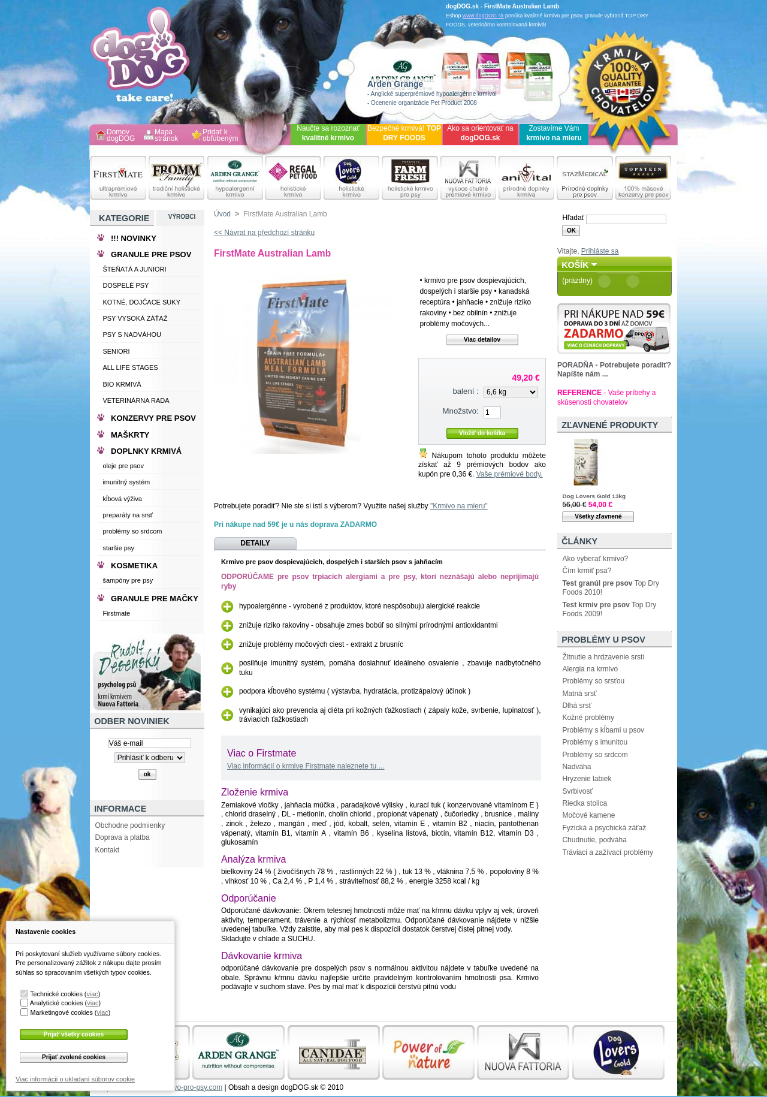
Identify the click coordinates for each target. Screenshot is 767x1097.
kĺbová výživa (121, 498)
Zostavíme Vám (554, 133)
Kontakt (107, 850)
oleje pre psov (123, 465)
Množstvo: (461, 410)
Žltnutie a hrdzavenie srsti (603, 657)
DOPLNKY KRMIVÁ (146, 451)
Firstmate (116, 613)
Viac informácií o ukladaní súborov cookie (75, 1079)
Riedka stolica (584, 803)
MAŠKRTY (130, 434)
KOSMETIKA (134, 565)
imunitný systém (126, 482)
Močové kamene (588, 815)
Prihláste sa (600, 251)
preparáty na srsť (127, 515)
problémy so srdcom (132, 531)
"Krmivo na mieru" (459, 506)
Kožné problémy (588, 717)
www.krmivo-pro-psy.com (182, 1087)
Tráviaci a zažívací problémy (607, 852)
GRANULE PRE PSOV (151, 254)
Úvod (222, 214)
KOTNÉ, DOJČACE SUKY (141, 302)
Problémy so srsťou (593, 681)
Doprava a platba (122, 837)
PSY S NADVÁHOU (131, 334)
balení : (465, 391)
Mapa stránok (166, 136)
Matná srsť (579, 693)
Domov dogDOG (121, 136)
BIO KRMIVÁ (121, 384)
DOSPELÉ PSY (125, 285)
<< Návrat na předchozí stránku (264, 232)
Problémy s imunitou (594, 742)
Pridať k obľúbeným (220, 136)
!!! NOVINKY (133, 238)
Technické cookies (56, 993)
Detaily (255, 543)
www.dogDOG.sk (483, 16)
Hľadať (573, 217)
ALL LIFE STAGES (130, 367)
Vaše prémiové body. (509, 474)
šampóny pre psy (127, 580)
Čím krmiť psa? (586, 570)
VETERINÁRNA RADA (135, 400)
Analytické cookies (56, 1002)
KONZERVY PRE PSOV (153, 418)
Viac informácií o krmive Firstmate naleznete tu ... (306, 766)
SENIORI (115, 351)
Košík (575, 265)
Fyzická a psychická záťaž (604, 828)
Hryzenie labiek (586, 778)
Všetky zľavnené (598, 516)
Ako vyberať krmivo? (595, 558)
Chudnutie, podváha (594, 840)
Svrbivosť (577, 791)
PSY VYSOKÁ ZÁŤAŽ (134, 318)
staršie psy (118, 547)
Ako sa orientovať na (480, 133)
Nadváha (576, 767)
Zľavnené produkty (609, 425)
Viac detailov (482, 339)
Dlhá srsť (576, 705)
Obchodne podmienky (130, 825)
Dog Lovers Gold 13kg (594, 496)
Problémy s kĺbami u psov (603, 730)
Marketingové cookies (61, 1012)
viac (92, 993)
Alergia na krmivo (590, 669)
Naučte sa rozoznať (328, 133)
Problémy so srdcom (594, 755)
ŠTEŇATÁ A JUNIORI (134, 269)
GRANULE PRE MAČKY (154, 598)
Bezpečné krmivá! (404, 133)
